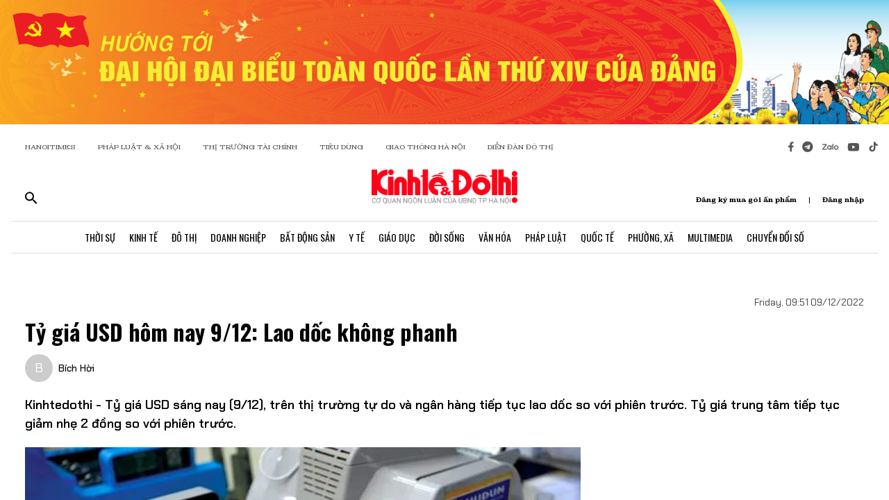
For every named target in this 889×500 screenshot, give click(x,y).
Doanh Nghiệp (238, 237)
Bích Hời (76, 368)
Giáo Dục (397, 237)
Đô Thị (184, 237)
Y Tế (357, 237)
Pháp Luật (546, 237)
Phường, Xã (651, 237)
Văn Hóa (495, 237)
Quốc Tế (597, 237)
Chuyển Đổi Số (775, 237)
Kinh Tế (143, 237)
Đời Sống (447, 237)
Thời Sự (100, 237)
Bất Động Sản (307, 237)
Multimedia (710, 237)
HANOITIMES (50, 146)
